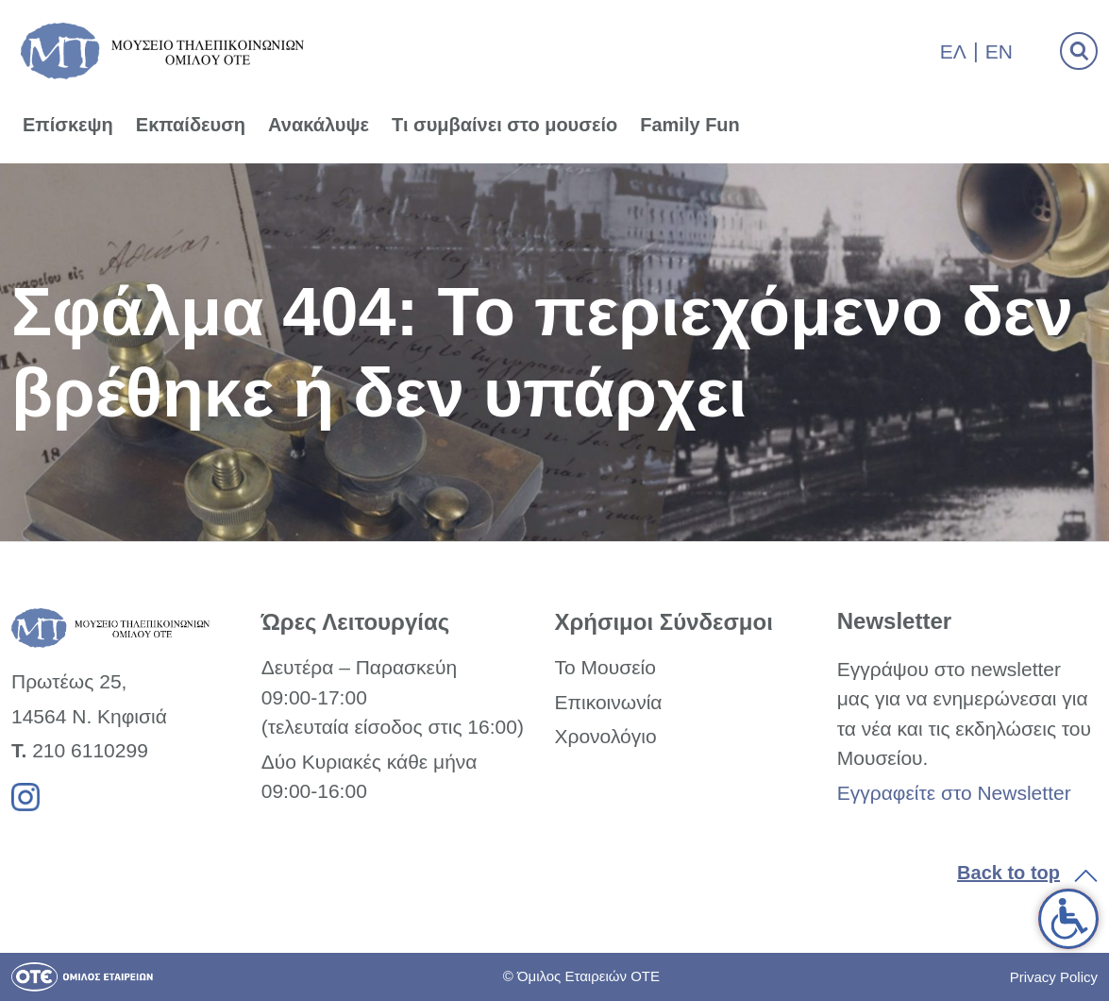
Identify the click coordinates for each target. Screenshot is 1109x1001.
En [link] (999, 51)
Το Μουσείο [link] (604, 667)
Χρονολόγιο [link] (605, 736)
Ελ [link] (953, 51)
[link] (1068, 919)
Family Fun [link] (690, 124)
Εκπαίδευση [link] (190, 124)
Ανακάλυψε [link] (318, 124)
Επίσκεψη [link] (68, 124)
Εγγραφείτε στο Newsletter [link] (954, 793)
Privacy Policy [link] (1054, 977)
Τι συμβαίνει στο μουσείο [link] (504, 124)
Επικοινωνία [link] (608, 702)
